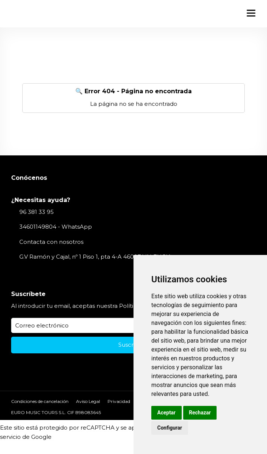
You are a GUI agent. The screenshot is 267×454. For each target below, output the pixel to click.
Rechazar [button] (200, 413)
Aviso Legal (88, 401)
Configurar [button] (169, 428)
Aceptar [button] (166, 413)
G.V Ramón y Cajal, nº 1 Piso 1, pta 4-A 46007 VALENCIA (95, 256)
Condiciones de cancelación (40, 401)
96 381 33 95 (36, 211)
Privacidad (119, 401)
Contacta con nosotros (51, 241)
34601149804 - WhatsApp (55, 226)
